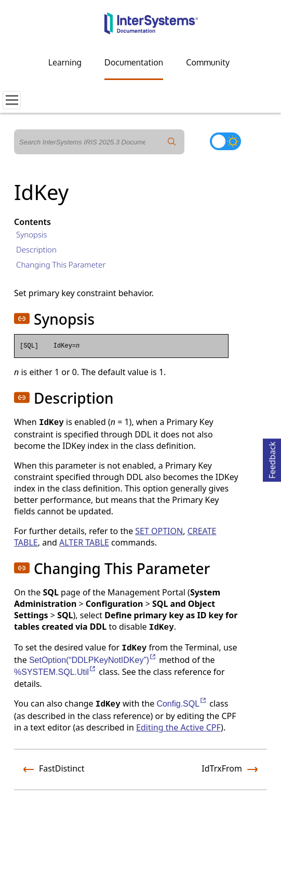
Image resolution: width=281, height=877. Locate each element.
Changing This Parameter (60, 264)
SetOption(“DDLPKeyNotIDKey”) (93, 660)
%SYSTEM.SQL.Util (55, 672)
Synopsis (31, 234)
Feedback (272, 458)
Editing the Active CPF (178, 727)
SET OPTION (159, 531)
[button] (22, 318)
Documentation (133, 62)
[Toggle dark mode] (225, 141)
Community (208, 62)
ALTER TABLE (84, 542)
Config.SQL (181, 703)
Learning (65, 62)
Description (36, 249)
